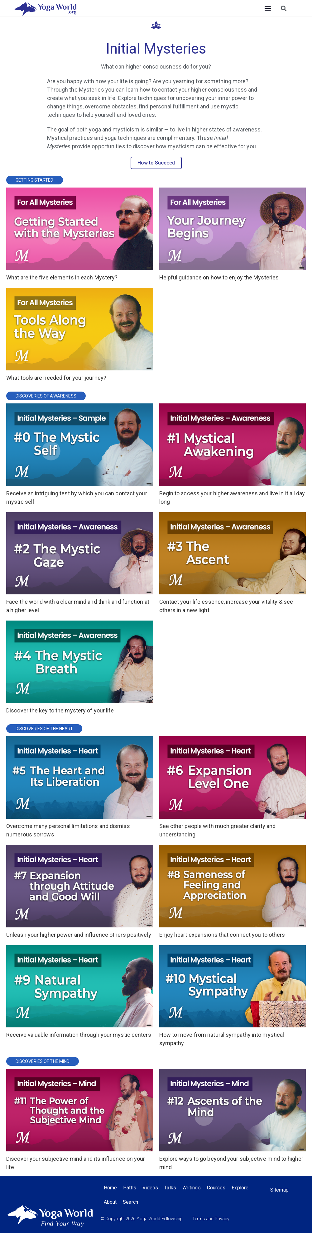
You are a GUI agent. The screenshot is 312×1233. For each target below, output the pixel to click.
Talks (170, 1188)
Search (130, 1202)
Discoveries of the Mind (43, 1061)
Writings (191, 1188)
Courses (216, 1188)
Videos (150, 1188)
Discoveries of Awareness (46, 395)
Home (110, 1188)
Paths (129, 1188)
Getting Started (35, 180)
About (110, 1202)
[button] (268, 8)
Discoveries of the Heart (44, 728)
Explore (240, 1188)
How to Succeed (156, 163)
